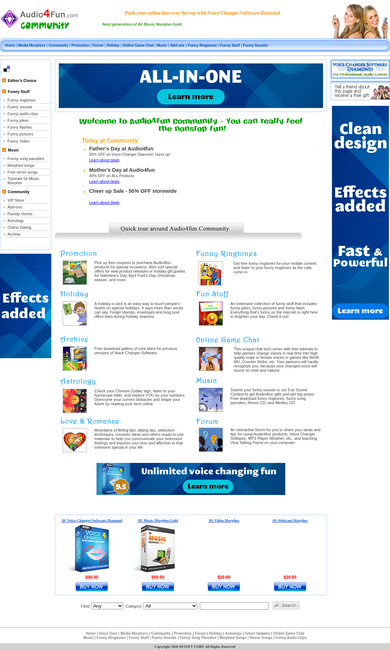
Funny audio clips (22, 114)
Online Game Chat (138, 45)
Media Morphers (32, 45)
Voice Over (108, 633)
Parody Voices (19, 214)
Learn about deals (104, 160)
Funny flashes (19, 127)
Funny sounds (19, 107)
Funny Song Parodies (198, 638)
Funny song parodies (25, 158)
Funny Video (18, 141)
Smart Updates (257, 633)
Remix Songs (261, 638)
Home (10, 45)
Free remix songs (22, 172)
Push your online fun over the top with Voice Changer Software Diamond (202, 13)
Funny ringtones (21, 100)
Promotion (80, 45)
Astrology (15, 220)
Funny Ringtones (202, 45)
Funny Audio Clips (291, 638)
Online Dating (19, 227)
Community (58, 45)
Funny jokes (17, 120)
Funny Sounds (255, 45)
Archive (14, 234)
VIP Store (15, 200)
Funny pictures (20, 134)
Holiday (113, 45)
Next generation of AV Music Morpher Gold (142, 24)
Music (162, 45)
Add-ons (177, 45)
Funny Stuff (230, 45)
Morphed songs (21, 165)
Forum (97, 45)
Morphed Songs (232, 638)
